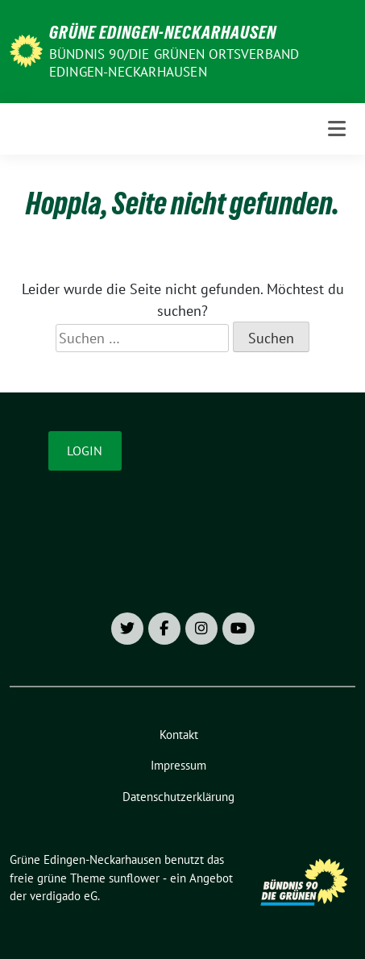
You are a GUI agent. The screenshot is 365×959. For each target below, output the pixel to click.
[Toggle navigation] (336, 128)
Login (84, 450)
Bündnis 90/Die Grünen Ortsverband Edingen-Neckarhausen (174, 63)
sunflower (134, 878)
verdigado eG (63, 895)
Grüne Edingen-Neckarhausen (162, 32)
